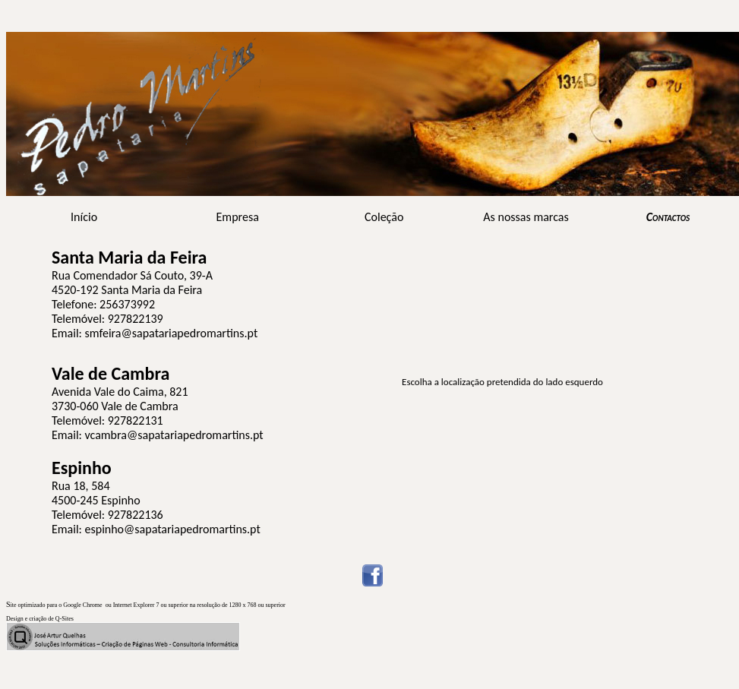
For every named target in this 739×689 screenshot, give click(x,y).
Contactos (668, 217)
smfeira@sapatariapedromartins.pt (171, 333)
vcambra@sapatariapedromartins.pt (174, 435)
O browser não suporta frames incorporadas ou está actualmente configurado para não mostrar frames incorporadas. (502, 394)
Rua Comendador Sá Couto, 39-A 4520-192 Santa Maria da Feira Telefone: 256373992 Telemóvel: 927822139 (132, 289)
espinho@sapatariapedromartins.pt (173, 529)
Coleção (384, 217)
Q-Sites (64, 618)
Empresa (237, 217)
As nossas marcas (525, 217)
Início (84, 217)
